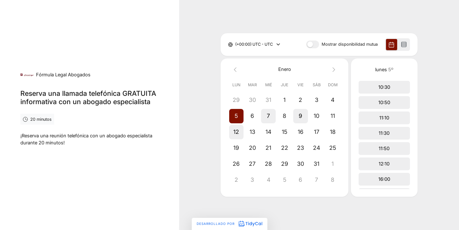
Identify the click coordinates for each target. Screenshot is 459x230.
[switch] (312, 44)
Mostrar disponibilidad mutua (350, 44)
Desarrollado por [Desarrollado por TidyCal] (229, 224)
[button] (236, 116)
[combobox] (235, 45)
